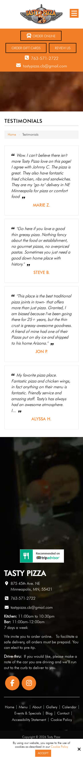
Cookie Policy (59, 746)
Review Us (62, 48)
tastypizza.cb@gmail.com (45, 65)
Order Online (41, 35)
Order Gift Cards (26, 48)
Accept (43, 753)
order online (41, 636)
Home (12, 135)
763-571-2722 (44, 58)
